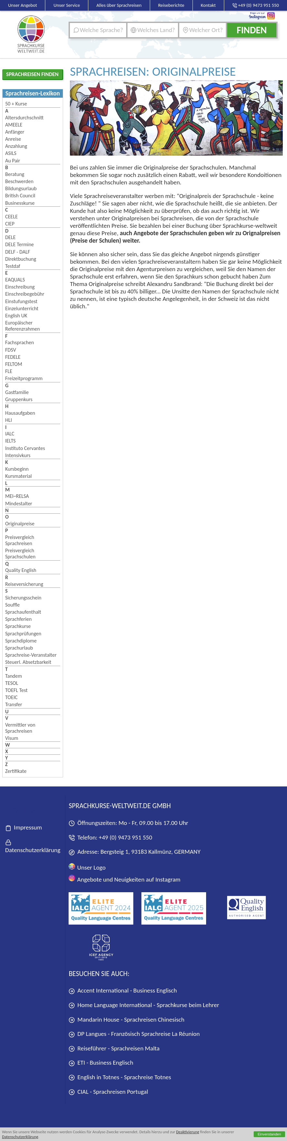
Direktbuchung (20, 259)
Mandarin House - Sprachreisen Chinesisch (126, 1020)
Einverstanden (269, 1134)
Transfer (13, 704)
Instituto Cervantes (25, 448)
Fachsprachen (19, 342)
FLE (8, 371)
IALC (9, 434)
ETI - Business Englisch (101, 1063)
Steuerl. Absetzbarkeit (28, 662)
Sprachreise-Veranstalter (31, 655)
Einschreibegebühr (24, 294)
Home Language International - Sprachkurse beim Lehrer (144, 1005)
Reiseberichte (171, 5)
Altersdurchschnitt (24, 118)
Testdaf (12, 266)
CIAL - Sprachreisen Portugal (108, 1092)
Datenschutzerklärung (20, 1136)
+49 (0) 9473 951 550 (125, 837)
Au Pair (12, 161)
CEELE (11, 217)
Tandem (13, 676)
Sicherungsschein (23, 598)
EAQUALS (15, 280)
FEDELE (12, 357)
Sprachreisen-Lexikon (33, 93)
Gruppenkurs (18, 399)
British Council (20, 195)
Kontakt (208, 5)
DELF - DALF (17, 252)
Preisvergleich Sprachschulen (20, 553)
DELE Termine (19, 244)
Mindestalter (18, 503)
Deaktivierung (187, 1131)
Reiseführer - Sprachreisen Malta (114, 1049)
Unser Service (67, 5)
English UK (16, 316)
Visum (11, 738)
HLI (8, 420)
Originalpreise (19, 524)
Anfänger (14, 132)
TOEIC (11, 697)
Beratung (14, 174)
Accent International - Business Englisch (123, 991)
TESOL (11, 683)
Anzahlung (16, 146)
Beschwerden (19, 181)
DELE (10, 237)
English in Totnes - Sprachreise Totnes (120, 1077)
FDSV (10, 350)
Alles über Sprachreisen (118, 5)
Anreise (13, 139)
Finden (252, 30)
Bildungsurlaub (21, 188)
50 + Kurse (16, 104)
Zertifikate (16, 771)
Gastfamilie (17, 392)
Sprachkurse (18, 626)
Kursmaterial (18, 476)
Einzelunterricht (22, 308)
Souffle (12, 605)
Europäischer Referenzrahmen (22, 326)
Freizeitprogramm (23, 378)
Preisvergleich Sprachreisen (19, 540)
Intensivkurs (17, 455)
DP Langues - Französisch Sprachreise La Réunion (134, 1034)
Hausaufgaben (20, 413)
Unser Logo (87, 867)
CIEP (10, 224)
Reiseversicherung (24, 584)
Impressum (23, 828)
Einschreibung (20, 287)
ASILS (11, 153)
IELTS (10, 441)
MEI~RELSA (17, 496)
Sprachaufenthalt (23, 612)
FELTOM (13, 364)
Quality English (20, 570)
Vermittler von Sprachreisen (20, 728)
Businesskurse (20, 203)
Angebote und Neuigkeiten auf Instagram (124, 879)
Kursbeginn (16, 469)
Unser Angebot (22, 5)
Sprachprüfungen (23, 634)
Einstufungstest (21, 301)
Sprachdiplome (21, 641)
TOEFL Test (16, 690)
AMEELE (13, 125)
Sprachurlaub (19, 648)
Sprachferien (18, 619)
